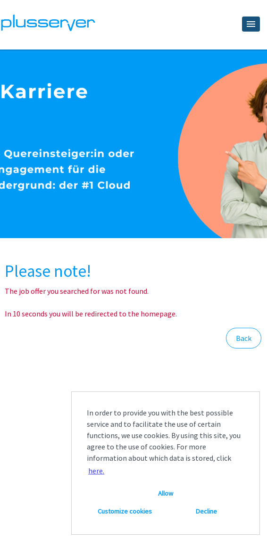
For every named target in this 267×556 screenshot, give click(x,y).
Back (243, 338)
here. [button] (96, 470)
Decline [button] (206, 511)
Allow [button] (165, 493)
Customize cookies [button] (125, 511)
